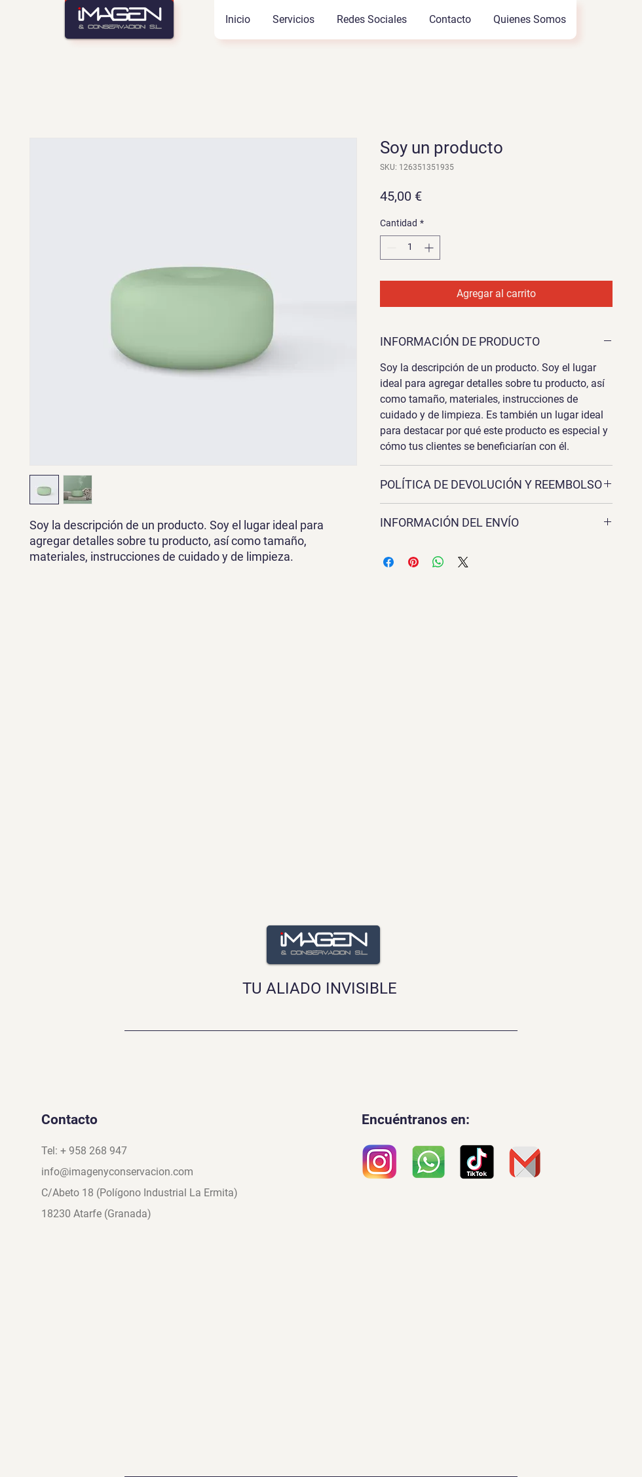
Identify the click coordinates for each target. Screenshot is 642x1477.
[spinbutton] (410, 247)
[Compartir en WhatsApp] (438, 562)
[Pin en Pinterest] (413, 562)
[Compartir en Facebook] (388, 562)
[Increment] (430, 247)
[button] (293, 19)
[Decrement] (390, 247)
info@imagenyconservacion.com (117, 1171)
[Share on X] (463, 562)
